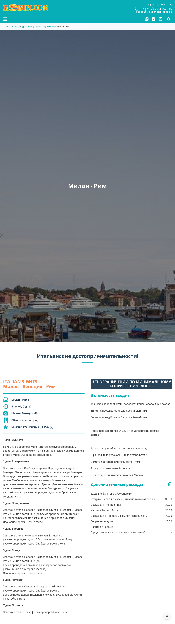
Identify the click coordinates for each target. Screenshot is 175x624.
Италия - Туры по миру (46, 26)
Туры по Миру (27, 26)
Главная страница (11, 26)
